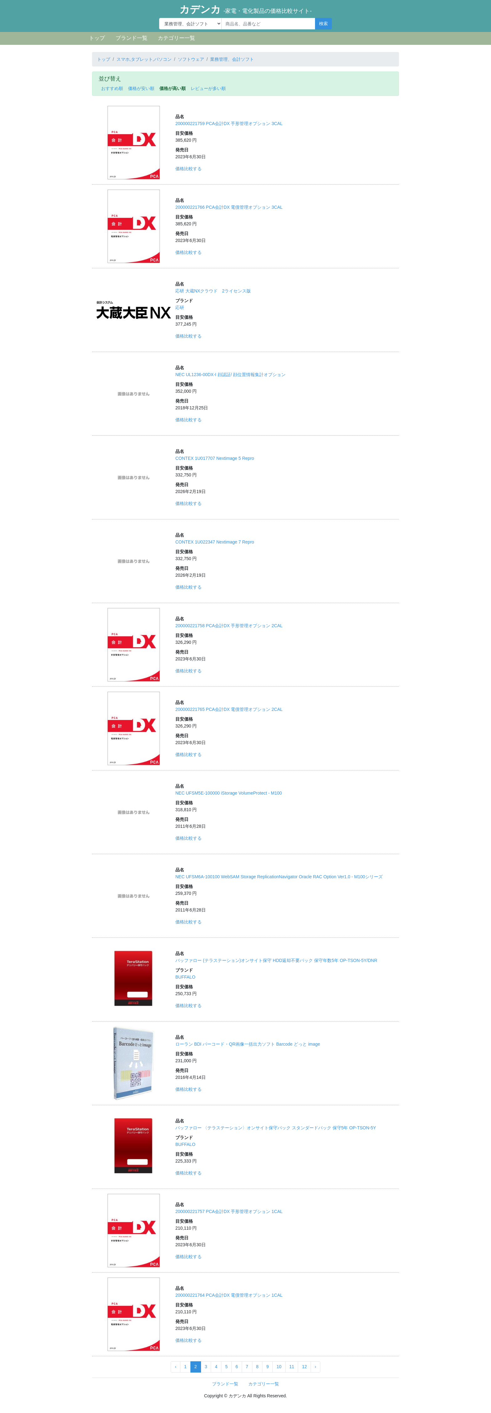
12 (304, 1366)
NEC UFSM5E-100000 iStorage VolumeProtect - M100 (228, 793)
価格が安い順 (141, 88)
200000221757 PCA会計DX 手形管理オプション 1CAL (228, 1211)
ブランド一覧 (131, 38)
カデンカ (245, 9)
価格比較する (188, 168)
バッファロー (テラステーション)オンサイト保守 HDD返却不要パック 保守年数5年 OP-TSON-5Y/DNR (276, 960)
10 (279, 1366)
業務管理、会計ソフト (232, 59)
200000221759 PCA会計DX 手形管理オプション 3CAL (228, 123)
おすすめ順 (112, 88)
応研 (179, 307)
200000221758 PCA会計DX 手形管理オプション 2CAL (228, 625)
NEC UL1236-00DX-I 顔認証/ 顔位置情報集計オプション (230, 374)
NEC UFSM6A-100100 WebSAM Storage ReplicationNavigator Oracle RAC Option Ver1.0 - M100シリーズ (279, 876)
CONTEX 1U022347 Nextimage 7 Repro (214, 541)
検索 (323, 23)
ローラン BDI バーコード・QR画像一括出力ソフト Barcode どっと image (247, 1044)
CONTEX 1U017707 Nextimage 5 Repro (214, 458)
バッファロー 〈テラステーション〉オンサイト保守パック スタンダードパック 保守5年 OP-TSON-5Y (275, 1127)
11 (291, 1366)
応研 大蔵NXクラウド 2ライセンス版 (213, 290)
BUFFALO (185, 977)
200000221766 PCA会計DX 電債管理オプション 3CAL (228, 207)
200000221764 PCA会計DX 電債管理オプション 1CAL (228, 1295)
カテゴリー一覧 (176, 38)
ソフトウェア (191, 59)
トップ (97, 38)
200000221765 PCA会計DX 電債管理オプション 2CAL (228, 709)
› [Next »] (315, 1366)
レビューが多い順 (208, 88)
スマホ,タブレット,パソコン (144, 59)
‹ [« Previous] (175, 1366)
